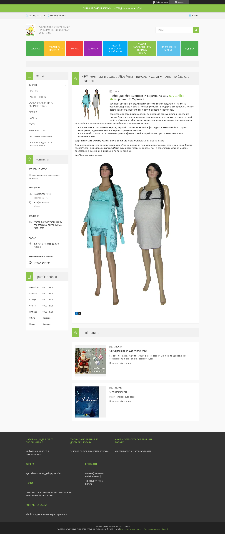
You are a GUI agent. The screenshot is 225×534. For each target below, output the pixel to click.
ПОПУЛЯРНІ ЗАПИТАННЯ (40, 136)
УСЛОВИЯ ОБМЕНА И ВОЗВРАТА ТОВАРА (133, 451)
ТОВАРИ (33, 85)
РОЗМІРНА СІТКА (37, 130)
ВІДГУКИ (189, 48)
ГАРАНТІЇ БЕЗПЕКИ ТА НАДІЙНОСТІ (115, 48)
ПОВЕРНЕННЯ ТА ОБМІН (168, 48)
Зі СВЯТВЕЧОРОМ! (118, 392)
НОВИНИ (33, 118)
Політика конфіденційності (156, 529)
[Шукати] (196, 30)
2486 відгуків (162, 2)
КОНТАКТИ (93, 48)
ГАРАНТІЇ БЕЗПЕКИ (37, 97)
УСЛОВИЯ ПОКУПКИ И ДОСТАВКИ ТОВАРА (89, 451)
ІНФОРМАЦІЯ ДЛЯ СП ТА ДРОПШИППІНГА (40, 144)
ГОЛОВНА (35, 48)
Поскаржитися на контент (131, 529)
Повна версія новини (120, 363)
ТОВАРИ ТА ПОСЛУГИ (54, 48)
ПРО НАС (74, 48)
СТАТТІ (32, 124)
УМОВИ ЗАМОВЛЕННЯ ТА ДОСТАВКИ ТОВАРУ (142, 48)
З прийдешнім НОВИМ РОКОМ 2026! (128, 351)
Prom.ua (126, 526)
